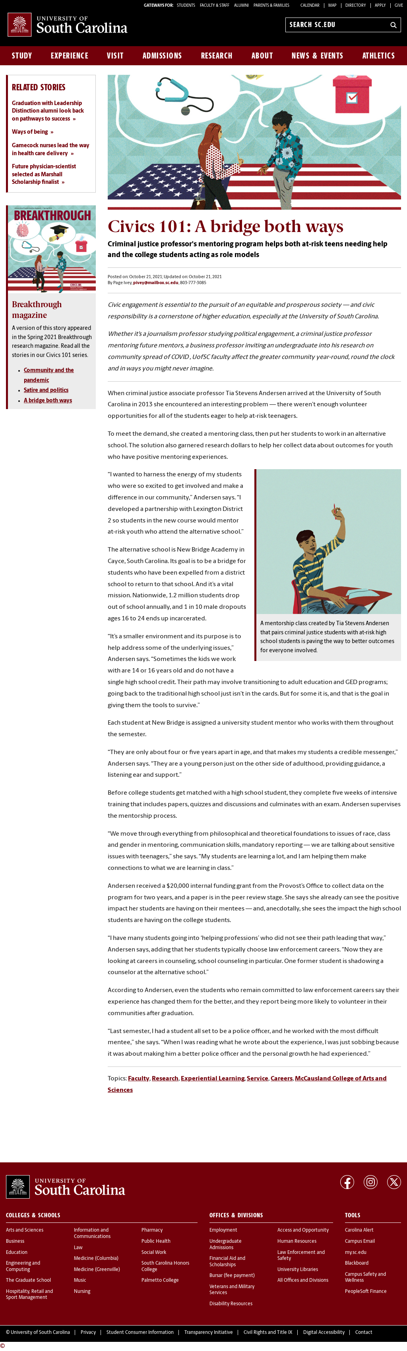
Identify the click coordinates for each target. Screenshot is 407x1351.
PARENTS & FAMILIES (271, 6)
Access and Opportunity (303, 1230)
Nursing (82, 1291)
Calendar (310, 6)
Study (22, 55)
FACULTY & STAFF (214, 6)
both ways (58, 401)
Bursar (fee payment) (232, 1275)
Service (257, 1079)
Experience (69, 55)
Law (78, 1248)
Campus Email (360, 1241)
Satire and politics (46, 391)
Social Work (153, 1252)
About (262, 55)
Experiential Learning (212, 1079)
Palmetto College (160, 1280)
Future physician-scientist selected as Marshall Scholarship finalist (44, 174)
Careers (282, 1079)
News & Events (318, 55)
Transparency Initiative (208, 1332)
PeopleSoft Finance (366, 1291)
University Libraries (297, 1269)
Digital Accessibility (324, 1332)
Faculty (138, 1079)
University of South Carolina (40, 1332)
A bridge (34, 401)
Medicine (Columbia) (96, 1258)
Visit (115, 55)
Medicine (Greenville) (97, 1269)
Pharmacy (152, 1230)
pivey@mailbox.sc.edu (155, 283)
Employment (223, 1230)
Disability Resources (230, 1304)
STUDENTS (186, 6)
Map (332, 6)
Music (80, 1280)
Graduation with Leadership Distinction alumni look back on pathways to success (48, 111)
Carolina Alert (359, 1230)
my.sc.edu (355, 1252)
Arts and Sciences (24, 1230)
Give (399, 6)
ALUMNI (241, 6)
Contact (363, 1332)
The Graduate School (28, 1280)
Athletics (378, 55)
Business (15, 1241)
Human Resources (296, 1241)
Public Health (156, 1241)
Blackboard (356, 1263)
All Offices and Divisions (302, 1280)
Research (217, 55)
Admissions (162, 55)
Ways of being (30, 132)
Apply (380, 6)
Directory (355, 6)
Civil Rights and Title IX (268, 1332)
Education (16, 1252)
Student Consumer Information (140, 1332)
